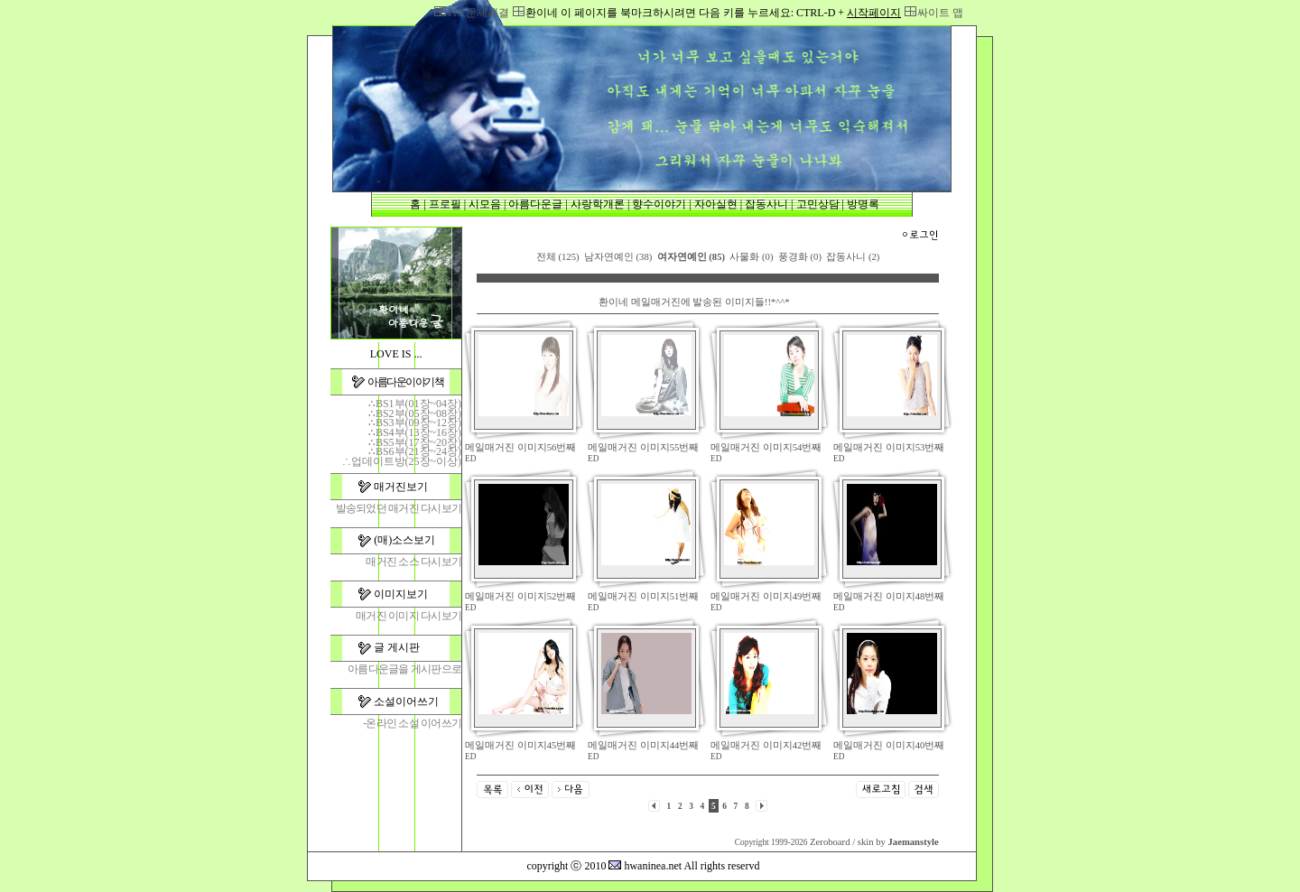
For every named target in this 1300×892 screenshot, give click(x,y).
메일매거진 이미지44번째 (643, 745)
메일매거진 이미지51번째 (643, 596)
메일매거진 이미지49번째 (766, 596)
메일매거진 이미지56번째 (520, 447)
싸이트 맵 (940, 12)
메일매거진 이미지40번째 (888, 745)
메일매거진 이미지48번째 (888, 596)
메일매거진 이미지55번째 (643, 447)
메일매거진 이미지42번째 (766, 745)
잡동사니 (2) (852, 257)
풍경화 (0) (800, 257)
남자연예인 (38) (618, 257)
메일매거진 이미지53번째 (888, 447)
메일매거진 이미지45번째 (520, 745)
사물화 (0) (751, 257)
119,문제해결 (478, 12)
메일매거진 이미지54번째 (766, 447)
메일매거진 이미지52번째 (520, 596)
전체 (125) (558, 257)
